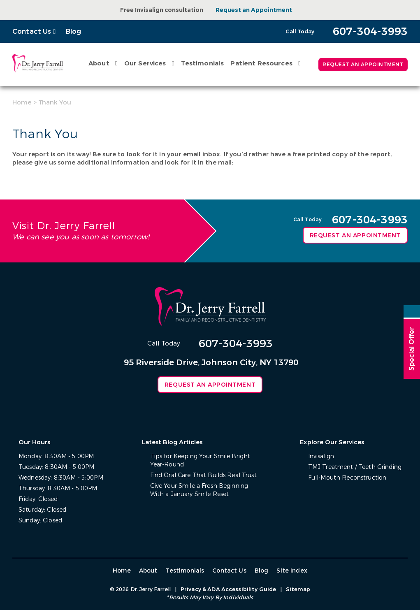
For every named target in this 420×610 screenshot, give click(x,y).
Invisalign (321, 456)
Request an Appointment (254, 10)
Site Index (291, 571)
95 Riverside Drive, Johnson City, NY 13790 (211, 362)
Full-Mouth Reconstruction (347, 478)
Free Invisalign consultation (161, 10)
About (98, 63)
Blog (73, 31)
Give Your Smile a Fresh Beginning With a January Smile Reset (199, 490)
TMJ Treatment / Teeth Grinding (354, 467)
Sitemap (298, 589)
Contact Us (31, 31)
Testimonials (202, 63)
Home (22, 102)
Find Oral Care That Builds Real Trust (203, 475)
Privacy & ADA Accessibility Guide (228, 589)
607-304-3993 (236, 343)
